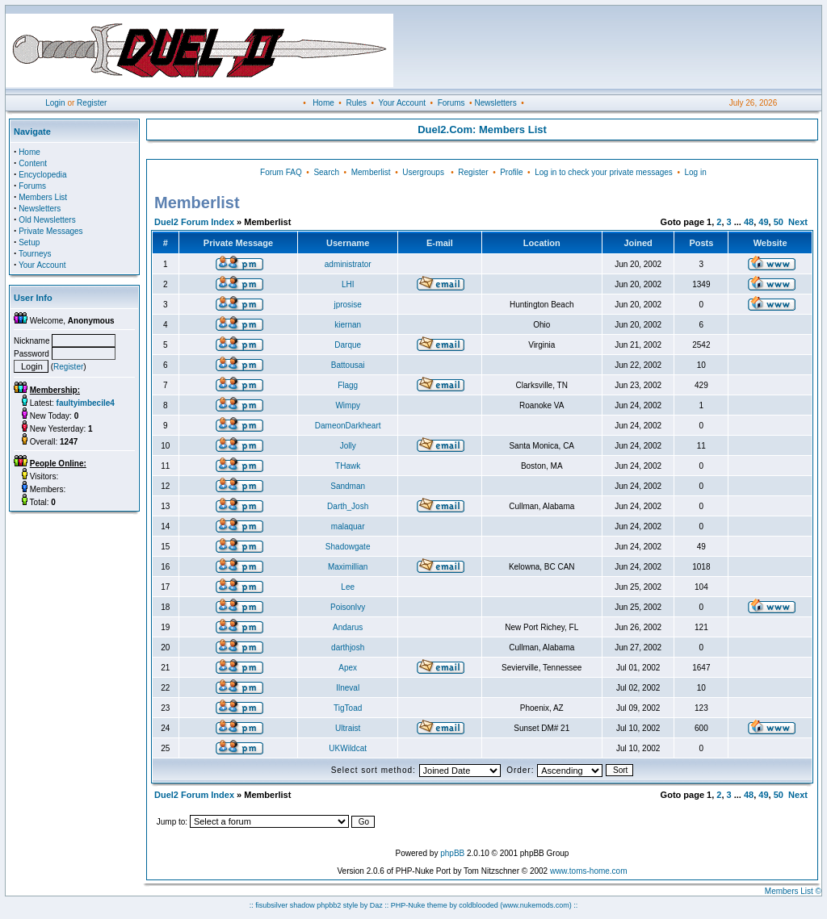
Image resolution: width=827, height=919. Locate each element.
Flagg (348, 385)
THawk (347, 466)
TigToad (348, 708)
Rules (356, 102)
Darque (347, 344)
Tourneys (35, 253)
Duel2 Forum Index (194, 222)
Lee (348, 587)
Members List (43, 197)
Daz (376, 905)
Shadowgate (348, 546)
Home (323, 102)
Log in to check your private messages (604, 172)
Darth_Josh (347, 506)
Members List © (793, 891)
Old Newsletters (47, 219)
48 (749, 222)
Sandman (347, 486)
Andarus (348, 627)
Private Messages (50, 231)
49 (763, 222)
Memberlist (371, 172)
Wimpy (347, 405)
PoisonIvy (347, 607)
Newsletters (495, 102)
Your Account (402, 102)
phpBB (452, 853)
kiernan (347, 324)
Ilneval (347, 687)
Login (55, 102)
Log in (695, 172)
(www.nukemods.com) (536, 905)
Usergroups (423, 172)
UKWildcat (348, 748)
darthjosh (347, 647)
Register (92, 102)
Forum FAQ (281, 172)
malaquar (348, 526)
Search (326, 172)
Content (33, 163)
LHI (348, 284)
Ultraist (347, 728)
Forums (451, 102)
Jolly (348, 445)
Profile (511, 172)
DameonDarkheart (348, 425)
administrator (348, 264)
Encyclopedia (42, 174)
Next (798, 222)
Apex (347, 667)
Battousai (348, 365)
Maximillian (347, 566)
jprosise (347, 304)
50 (778, 222)
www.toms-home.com (589, 871)
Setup (29, 242)
